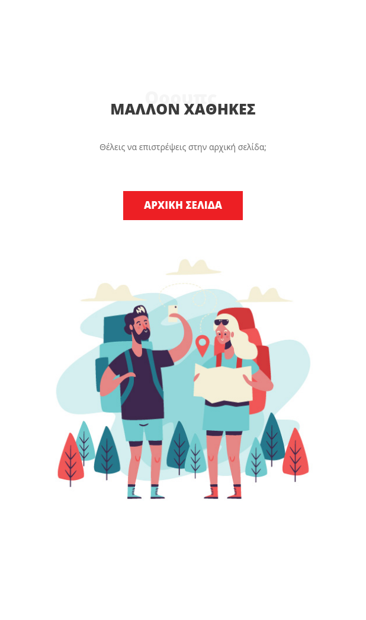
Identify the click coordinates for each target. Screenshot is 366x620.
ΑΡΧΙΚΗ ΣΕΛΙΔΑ (183, 205)
